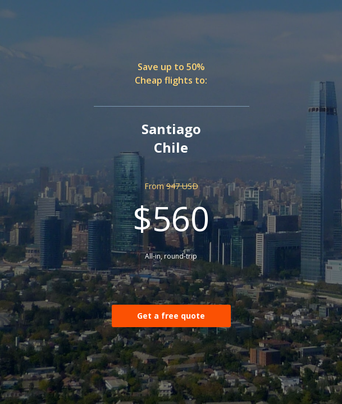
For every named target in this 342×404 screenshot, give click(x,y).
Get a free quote (171, 315)
